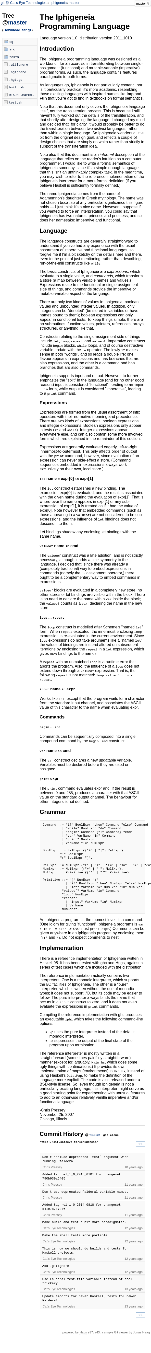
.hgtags (15, 79)
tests (14, 57)
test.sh (15, 102)
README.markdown (23, 95)
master (74, 3)
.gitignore (18, 64)
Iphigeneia (58, 3)
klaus (83, 1350)
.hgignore (17, 72)
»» (140, 1162)
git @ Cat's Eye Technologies (24, 3)
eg (11, 41)
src (12, 49)
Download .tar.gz (17, 30)
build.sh (16, 87)
